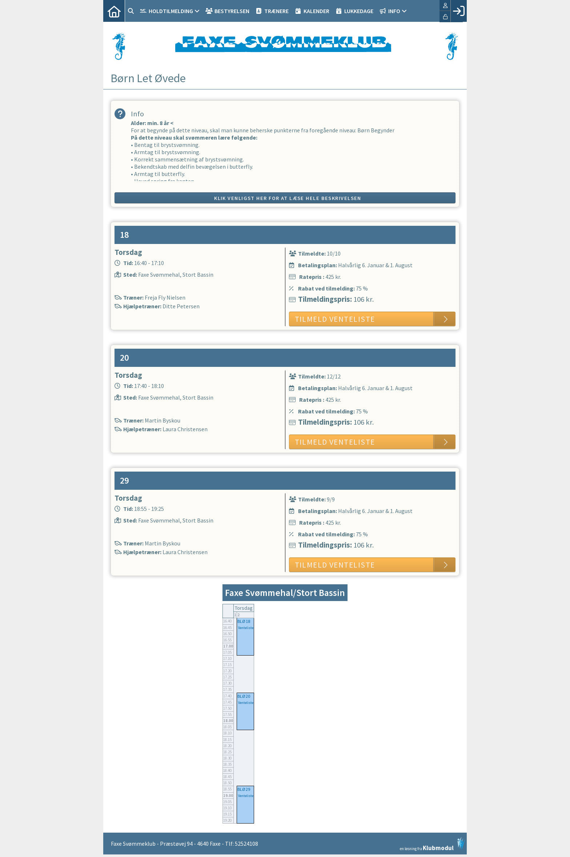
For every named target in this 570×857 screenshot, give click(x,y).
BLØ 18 (243, 621)
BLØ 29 (243, 789)
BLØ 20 (243, 696)
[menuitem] (114, 11)
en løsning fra (432, 844)
